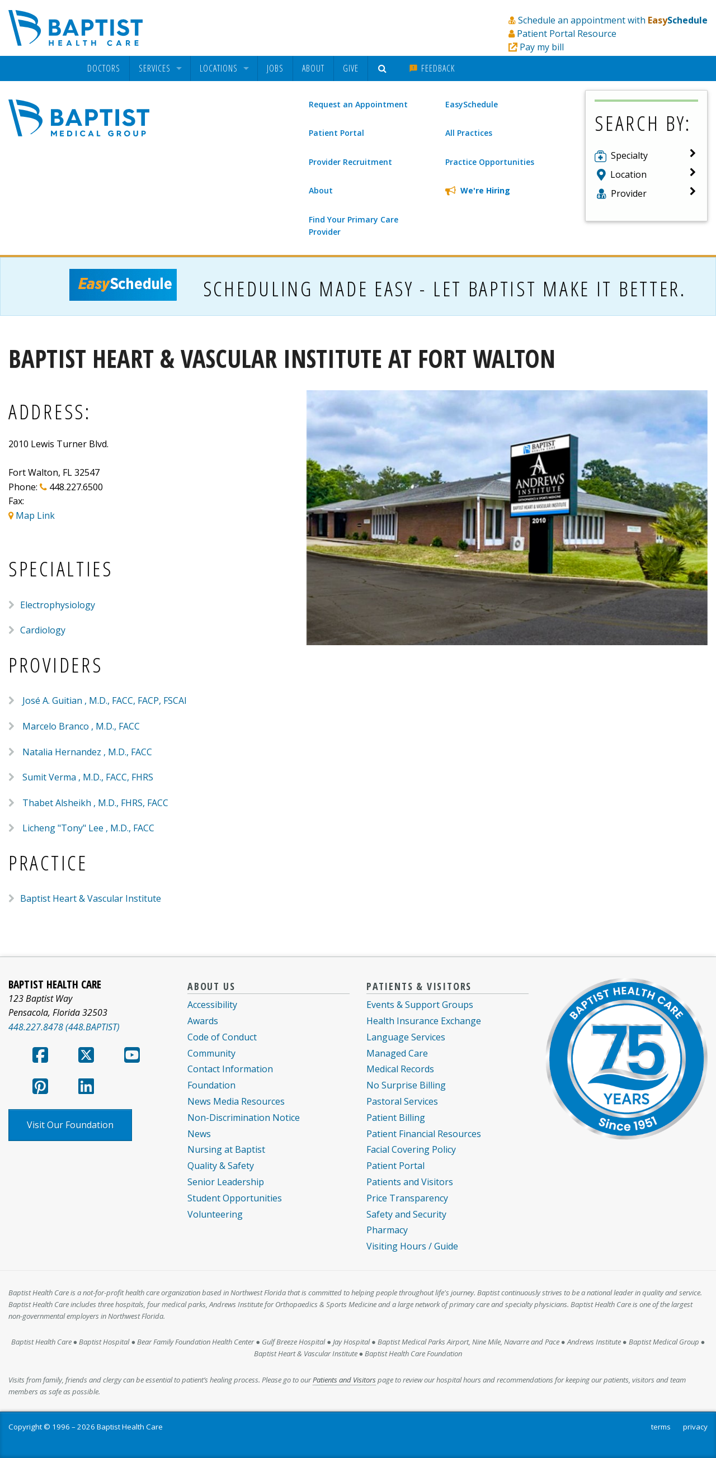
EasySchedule (471, 104)
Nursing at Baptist (226, 1149)
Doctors (103, 68)
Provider (629, 193)
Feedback (432, 68)
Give (351, 68)
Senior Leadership (225, 1182)
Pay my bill (542, 47)
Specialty (629, 155)
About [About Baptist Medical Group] (321, 190)
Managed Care (397, 1053)
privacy (695, 1427)
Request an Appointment (358, 104)
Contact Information (230, 1069)
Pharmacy (387, 1230)
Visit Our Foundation (70, 1125)
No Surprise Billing (406, 1085)
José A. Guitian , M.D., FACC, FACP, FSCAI (104, 700)
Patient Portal (336, 132)
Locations (219, 68)
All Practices (468, 132)
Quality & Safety (220, 1165)
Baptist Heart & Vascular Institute (90, 898)
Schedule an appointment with (613, 20)
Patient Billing (395, 1117)
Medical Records (400, 1069)
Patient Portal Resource (566, 33)
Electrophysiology (57, 605)
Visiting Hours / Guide (412, 1246)
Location (628, 174)
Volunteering (215, 1214)
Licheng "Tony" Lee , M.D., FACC (88, 828)
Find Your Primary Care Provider (353, 225)
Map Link (35, 515)
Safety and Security (406, 1214)
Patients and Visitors (409, 1182)
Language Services (405, 1037)
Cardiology (42, 630)
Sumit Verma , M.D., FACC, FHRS (87, 777)
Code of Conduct (222, 1037)
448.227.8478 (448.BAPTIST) (64, 1027)
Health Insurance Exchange (423, 1021)
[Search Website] (384, 68)
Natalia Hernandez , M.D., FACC (87, 752)
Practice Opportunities (489, 162)
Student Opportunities (234, 1198)
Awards (202, 1021)
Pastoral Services (402, 1101)
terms (661, 1427)
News (199, 1134)
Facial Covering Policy (411, 1149)
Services (155, 68)
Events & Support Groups (419, 1004)
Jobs (275, 68)
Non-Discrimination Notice (243, 1117)
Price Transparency (407, 1198)
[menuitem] (103, 68)
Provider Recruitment (350, 162)
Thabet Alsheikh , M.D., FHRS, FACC (95, 803)
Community (211, 1053)
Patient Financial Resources (423, 1134)
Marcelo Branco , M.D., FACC (81, 726)
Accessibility (212, 1004)
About (313, 68)
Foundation (211, 1085)
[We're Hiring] (505, 191)
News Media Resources (236, 1101)
